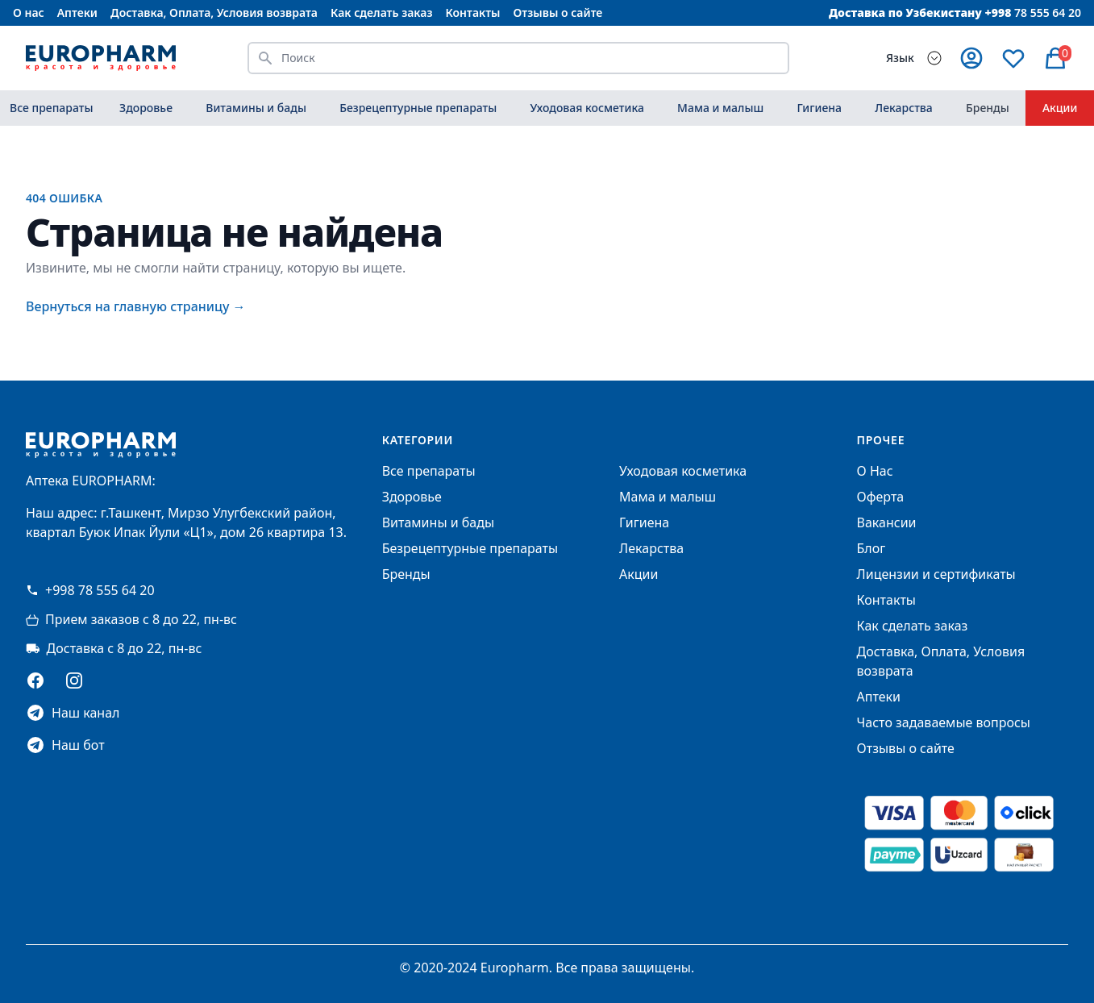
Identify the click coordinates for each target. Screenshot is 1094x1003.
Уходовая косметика (586, 107)
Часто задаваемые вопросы (943, 722)
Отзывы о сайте (558, 12)
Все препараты (51, 107)
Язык (900, 57)
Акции (1060, 107)
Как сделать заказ (381, 12)
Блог (871, 548)
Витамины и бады (256, 107)
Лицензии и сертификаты (936, 574)
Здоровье (146, 107)
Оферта (881, 497)
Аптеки (77, 12)
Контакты (472, 12)
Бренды (987, 107)
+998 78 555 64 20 (90, 590)
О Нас (875, 471)
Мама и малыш (720, 107)
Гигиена (819, 107)
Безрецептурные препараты (418, 107)
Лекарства (904, 107)
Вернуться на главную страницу (136, 306)
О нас (28, 12)
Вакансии (887, 522)
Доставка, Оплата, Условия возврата (214, 12)
